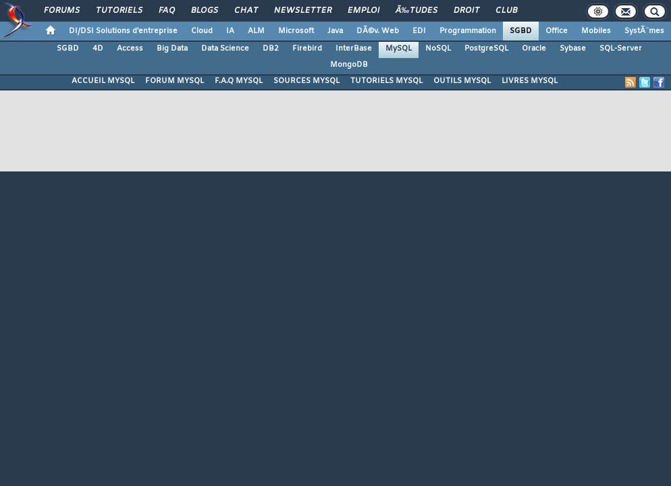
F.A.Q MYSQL (239, 81)
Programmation (467, 31)
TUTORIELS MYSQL (386, 81)
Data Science (225, 48)
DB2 (271, 48)
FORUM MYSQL (174, 81)
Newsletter (303, 10)
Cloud (202, 31)
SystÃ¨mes (644, 31)
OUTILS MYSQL (462, 81)
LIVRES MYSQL (530, 81)
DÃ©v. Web (377, 31)
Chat (246, 10)
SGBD (521, 31)
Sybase (573, 48)
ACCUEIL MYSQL (103, 81)
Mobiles (596, 31)
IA (230, 31)
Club (506, 10)
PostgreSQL (486, 48)
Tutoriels (119, 10)
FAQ (166, 10)
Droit (466, 10)
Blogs (204, 10)
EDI (419, 31)
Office (556, 31)
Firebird (307, 48)
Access (130, 48)
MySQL (398, 48)
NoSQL (438, 48)
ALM (256, 31)
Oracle (534, 48)
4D (97, 48)
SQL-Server (620, 48)
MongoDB (349, 65)
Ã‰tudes (416, 10)
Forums (62, 10)
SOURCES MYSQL (306, 81)
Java (335, 31)
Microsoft (296, 31)
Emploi (363, 10)
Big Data (172, 48)
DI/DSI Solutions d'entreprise (123, 31)
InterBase (354, 48)
